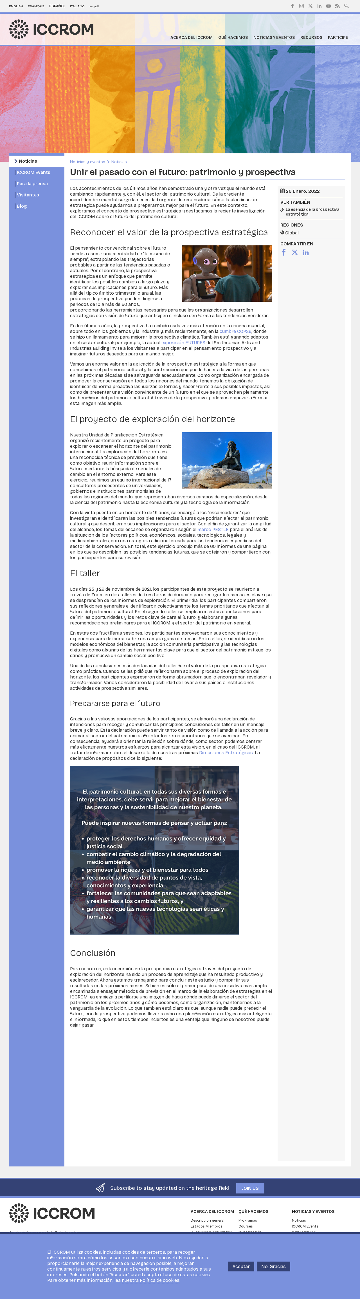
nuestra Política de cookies (150, 1280)
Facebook (292, 6)
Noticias (28, 161)
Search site (346, 5)
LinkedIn (319, 6)
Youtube (328, 6)
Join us (250, 1188)
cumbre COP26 (235, 331)
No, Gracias (273, 1266)
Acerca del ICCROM (191, 37)
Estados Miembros (206, 1226)
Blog (22, 206)
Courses (245, 1226)
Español (57, 6)
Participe (338, 37)
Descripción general (207, 1220)
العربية (94, 6)
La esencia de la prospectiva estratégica (312, 212)
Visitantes (28, 195)
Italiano (77, 6)
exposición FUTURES (183, 342)
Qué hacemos (233, 37)
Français (36, 6)
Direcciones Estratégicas (226, 752)
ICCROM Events (33, 172)
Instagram (301, 6)
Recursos (311, 37)
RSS (337, 6)
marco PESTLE (213, 529)
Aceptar (241, 1266)
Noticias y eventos (274, 37)
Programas (247, 1220)
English (16, 6)
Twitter (310, 6)
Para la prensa (32, 183)
